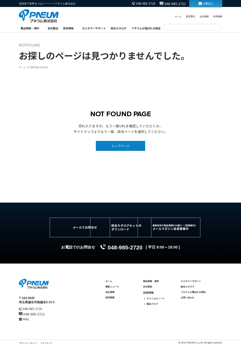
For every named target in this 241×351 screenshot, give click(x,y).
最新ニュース (113, 293)
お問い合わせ (189, 306)
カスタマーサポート (94, 28)
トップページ (120, 147)
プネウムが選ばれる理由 (145, 28)
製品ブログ (153, 312)
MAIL (27, 324)
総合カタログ (119, 28)
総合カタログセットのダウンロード (126, 231)
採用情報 (217, 16)
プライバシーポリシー (30, 348)
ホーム (178, 16)
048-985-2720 (140, 3)
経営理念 (190, 16)
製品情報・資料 (30, 28)
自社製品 (53, 28)
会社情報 (204, 16)
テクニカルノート (157, 306)
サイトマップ (51, 348)
